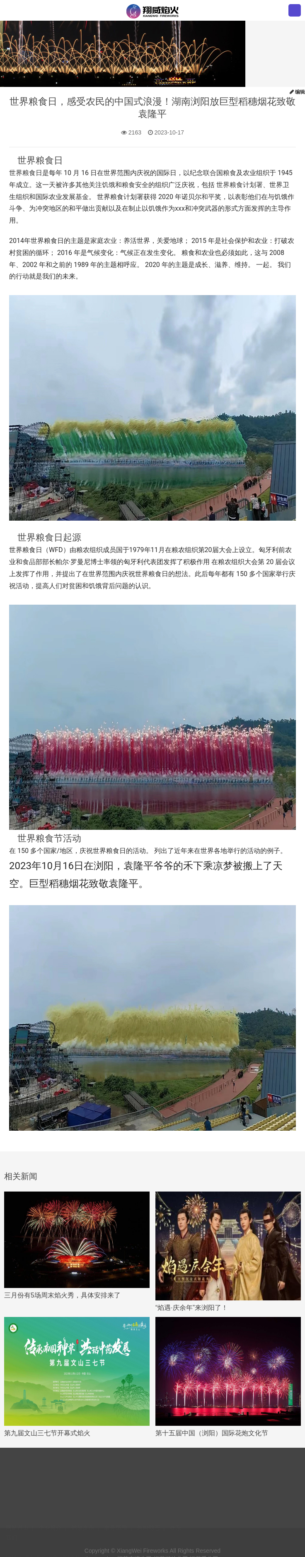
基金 (82, 197)
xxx (180, 208)
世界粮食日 (25, 173)
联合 (209, 173)
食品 (29, 562)
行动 (22, 276)
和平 (208, 197)
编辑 (297, 92)
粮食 (229, 173)
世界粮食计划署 (239, 185)
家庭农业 (103, 241)
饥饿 (108, 185)
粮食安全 (135, 185)
